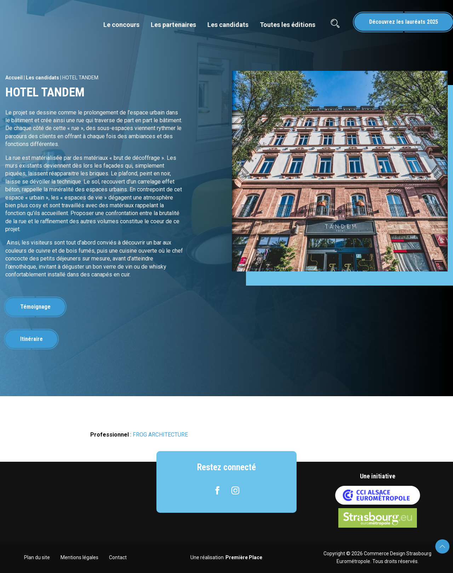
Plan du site (37, 557)
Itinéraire (31, 339)
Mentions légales (79, 557)
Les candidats (227, 24)
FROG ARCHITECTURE (160, 434)
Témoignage (35, 306)
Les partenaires (173, 24)
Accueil (14, 77)
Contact (118, 557)
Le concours (121, 24)
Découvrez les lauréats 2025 (403, 21)
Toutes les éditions (287, 24)
